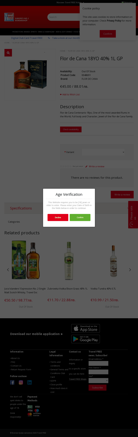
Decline (58, 217)
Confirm (80, 217)
